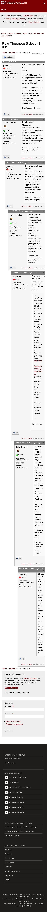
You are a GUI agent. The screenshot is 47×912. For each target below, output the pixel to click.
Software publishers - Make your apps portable (20, 831)
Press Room (9, 858)
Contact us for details (12, 835)
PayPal (29, 903)
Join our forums (12, 782)
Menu (3, 10)
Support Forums (21, 33)
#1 (43, 62)
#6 (43, 442)
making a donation (30, 678)
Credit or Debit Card (19, 903)
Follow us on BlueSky (14, 797)
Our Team (8, 854)
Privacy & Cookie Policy (18, 894)
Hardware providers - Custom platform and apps (21, 827)
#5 (43, 272)
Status (7, 880)
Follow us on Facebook (14, 802)
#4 (43, 211)
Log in (4, 52)
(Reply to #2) (26, 163)
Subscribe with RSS (13, 792)
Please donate (33, 22)
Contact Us (9, 875)
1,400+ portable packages (14, 19)
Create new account (13, 721)
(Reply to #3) (29, 211)
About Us (8, 850)
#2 (43, 119)
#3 (43, 162)
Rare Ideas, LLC (18, 899)
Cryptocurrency (26, 906)
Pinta (8, 16)
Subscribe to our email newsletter (18, 787)
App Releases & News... (13, 759)
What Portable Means (12, 871)
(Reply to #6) (39, 569)
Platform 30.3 (28, 16)
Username (9, 707)
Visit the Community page (15, 777)
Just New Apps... (10, 763)
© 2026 (5, 894)
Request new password (14, 724)
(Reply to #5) (35, 443)
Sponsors (8, 867)
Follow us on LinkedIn (14, 807)
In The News (9, 862)
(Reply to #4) (32, 273)
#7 (43, 571)
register (12, 52)
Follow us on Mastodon (14, 812)
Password (9, 714)
